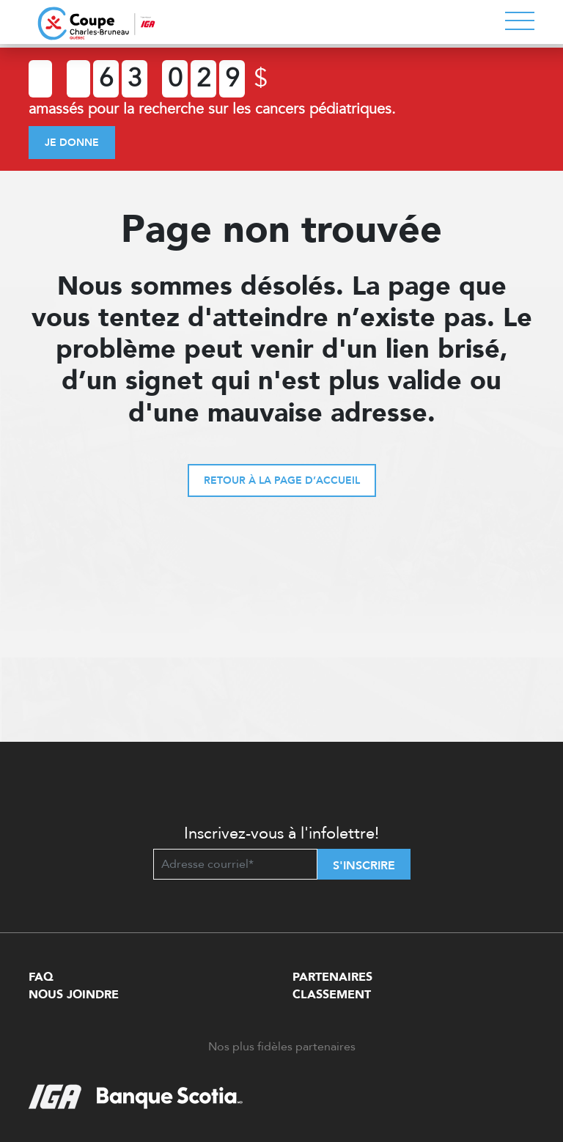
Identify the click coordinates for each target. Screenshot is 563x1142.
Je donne (72, 143)
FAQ (41, 977)
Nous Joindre (74, 995)
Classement (331, 995)
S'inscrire (364, 866)
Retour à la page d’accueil (282, 480)
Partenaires (332, 977)
